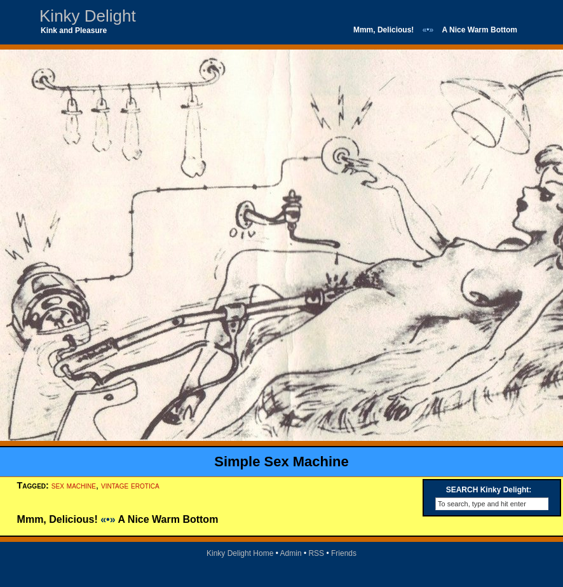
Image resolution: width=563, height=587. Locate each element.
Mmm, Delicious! (383, 29)
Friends (343, 553)
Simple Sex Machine (281, 461)
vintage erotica (130, 485)
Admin (291, 553)
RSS (316, 553)
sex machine (73, 485)
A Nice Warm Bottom (479, 29)
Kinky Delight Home (240, 553)
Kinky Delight (87, 15)
